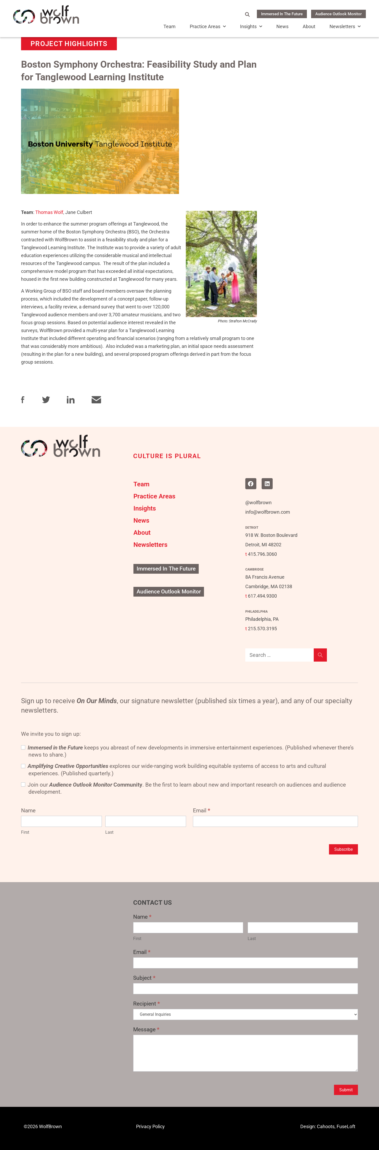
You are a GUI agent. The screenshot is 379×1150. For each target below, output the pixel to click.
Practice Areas (208, 26)
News (282, 26)
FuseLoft (346, 1126)
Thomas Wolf (49, 212)
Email (201, 810)
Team (169, 26)
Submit (346, 1089)
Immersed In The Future (282, 14)
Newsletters (345, 26)
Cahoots (326, 1126)
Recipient (146, 1004)
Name (142, 917)
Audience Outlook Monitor (338, 14)
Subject (144, 978)
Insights (251, 26)
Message (146, 1029)
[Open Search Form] (247, 14)
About (309, 26)
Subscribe (343, 849)
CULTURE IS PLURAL (167, 456)
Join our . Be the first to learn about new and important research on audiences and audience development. (183, 788)
